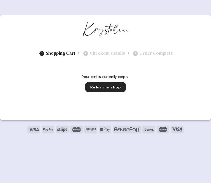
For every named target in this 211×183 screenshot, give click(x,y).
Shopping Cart (57, 53)
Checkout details (104, 53)
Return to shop (105, 87)
